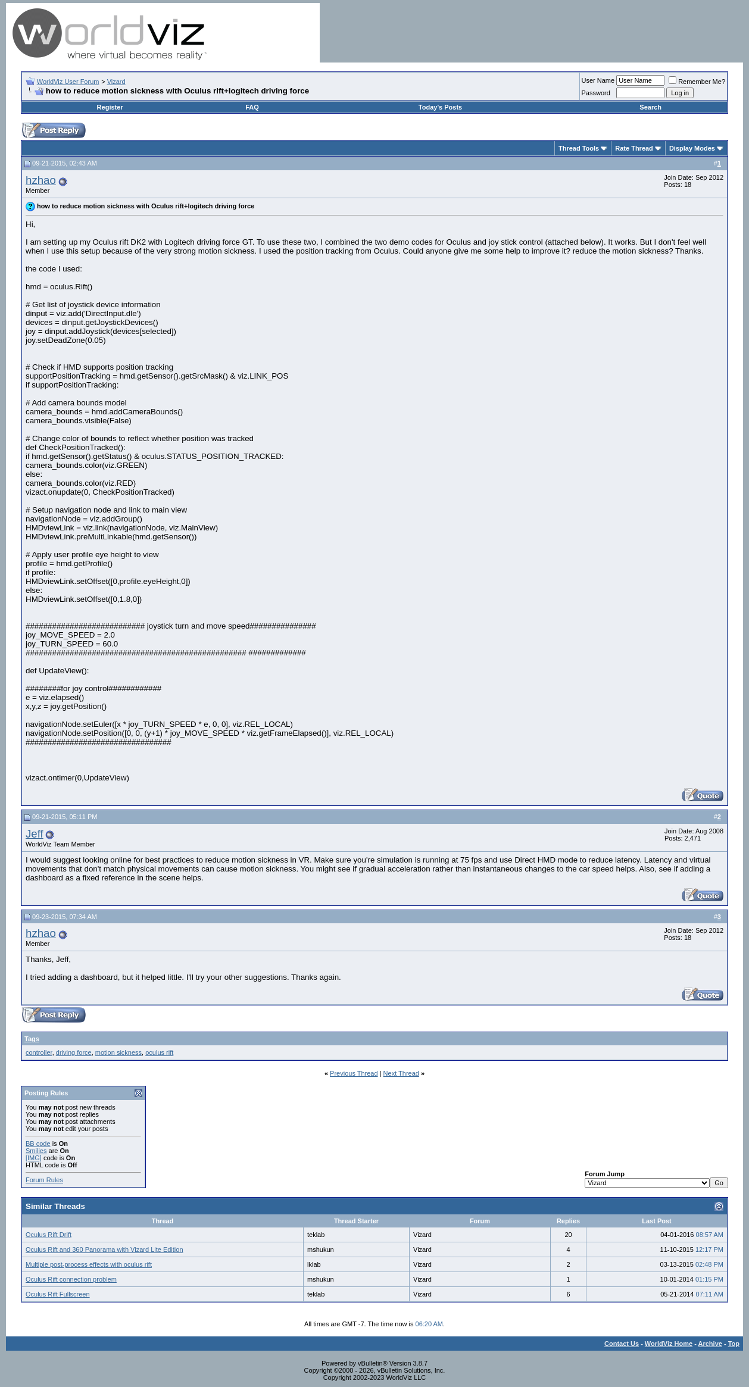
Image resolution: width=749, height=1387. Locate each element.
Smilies (36, 1150)
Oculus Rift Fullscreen (58, 1294)
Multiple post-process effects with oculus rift (89, 1264)
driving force (74, 1052)
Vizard (116, 81)
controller (39, 1052)
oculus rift (159, 1052)
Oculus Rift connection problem (71, 1279)
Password (596, 92)
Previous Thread (354, 1073)
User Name (598, 80)
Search (650, 107)
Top (733, 1343)
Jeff (34, 833)
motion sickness (118, 1052)
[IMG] (34, 1157)
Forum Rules (44, 1179)
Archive (710, 1343)
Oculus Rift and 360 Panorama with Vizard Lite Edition (104, 1249)
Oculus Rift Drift (48, 1234)
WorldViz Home (668, 1343)
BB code (38, 1143)
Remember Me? (697, 81)
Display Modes (692, 148)
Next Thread (401, 1073)
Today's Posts (440, 107)
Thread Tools (578, 148)
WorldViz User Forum (68, 81)
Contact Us (621, 1343)
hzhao (41, 180)
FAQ (252, 107)
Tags (31, 1038)
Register (110, 107)
